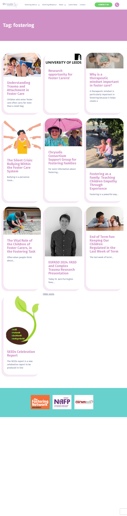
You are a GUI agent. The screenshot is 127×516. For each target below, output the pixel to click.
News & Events (89, 453)
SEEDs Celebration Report (21, 353)
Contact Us (88, 457)
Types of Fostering (10, 453)
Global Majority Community (13, 460)
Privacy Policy (34, 479)
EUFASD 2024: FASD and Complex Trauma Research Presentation (62, 267)
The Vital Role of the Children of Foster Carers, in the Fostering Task (21, 246)
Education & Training (51, 463)
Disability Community (11, 466)
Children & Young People (52, 460)
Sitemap (59, 479)
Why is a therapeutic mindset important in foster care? (104, 79)
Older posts (48, 294)
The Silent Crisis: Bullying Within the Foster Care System (20, 165)
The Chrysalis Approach (52, 453)
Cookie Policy (48, 479)
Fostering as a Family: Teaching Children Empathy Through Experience (103, 181)
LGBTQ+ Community (10, 463)
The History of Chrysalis (52, 457)
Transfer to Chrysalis (11, 457)
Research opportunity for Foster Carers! (60, 74)
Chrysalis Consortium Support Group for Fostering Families (62, 157)
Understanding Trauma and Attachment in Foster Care (18, 88)
